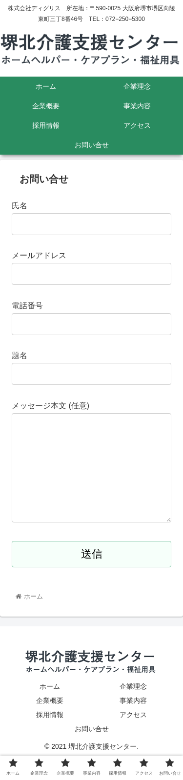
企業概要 (49, 720)
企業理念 (133, 706)
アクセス (133, 734)
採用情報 (49, 734)
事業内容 (133, 720)
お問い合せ (92, 748)
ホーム (50, 706)
